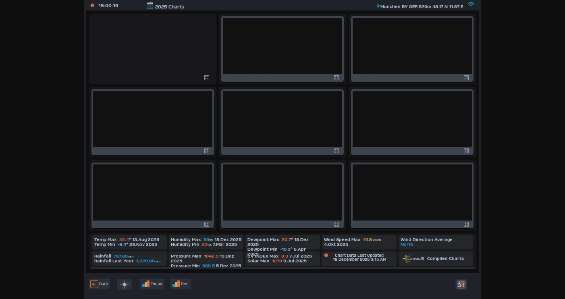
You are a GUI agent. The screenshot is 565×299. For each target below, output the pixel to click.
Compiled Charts (433, 258)
